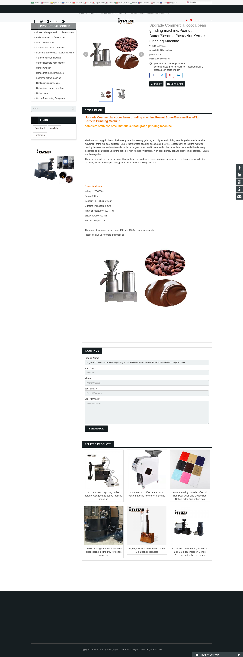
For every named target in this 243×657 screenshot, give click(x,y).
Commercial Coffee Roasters (50, 66)
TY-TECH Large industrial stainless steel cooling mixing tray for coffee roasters (103, 576)
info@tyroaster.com (47, 8)
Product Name (92, 377)
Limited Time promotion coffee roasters (55, 51)
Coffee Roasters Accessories (50, 81)
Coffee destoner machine (48, 76)
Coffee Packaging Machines (50, 92)
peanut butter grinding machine (169, 82)
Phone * (89, 399)
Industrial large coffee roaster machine (55, 71)
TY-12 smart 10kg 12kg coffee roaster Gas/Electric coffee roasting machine (103, 520)
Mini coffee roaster (45, 61)
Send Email (175, 103)
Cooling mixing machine (48, 102)
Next (141, 73)
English (192, 2)
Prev (85, 73)
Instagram (40, 154)
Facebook (40, 147)
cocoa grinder (194, 85)
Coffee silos (42, 112)
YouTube (54, 147)
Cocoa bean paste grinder (167, 89)
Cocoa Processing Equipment (50, 117)
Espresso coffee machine (48, 97)
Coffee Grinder (43, 87)
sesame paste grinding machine (169, 85)
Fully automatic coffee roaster (50, 56)
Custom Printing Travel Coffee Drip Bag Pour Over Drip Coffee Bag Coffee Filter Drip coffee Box (190, 520)
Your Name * (91, 388)
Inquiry (156, 103)
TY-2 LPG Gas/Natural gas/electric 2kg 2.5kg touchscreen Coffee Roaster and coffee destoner (190, 576)
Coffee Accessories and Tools (50, 107)
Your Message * (92, 420)
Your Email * (91, 410)
